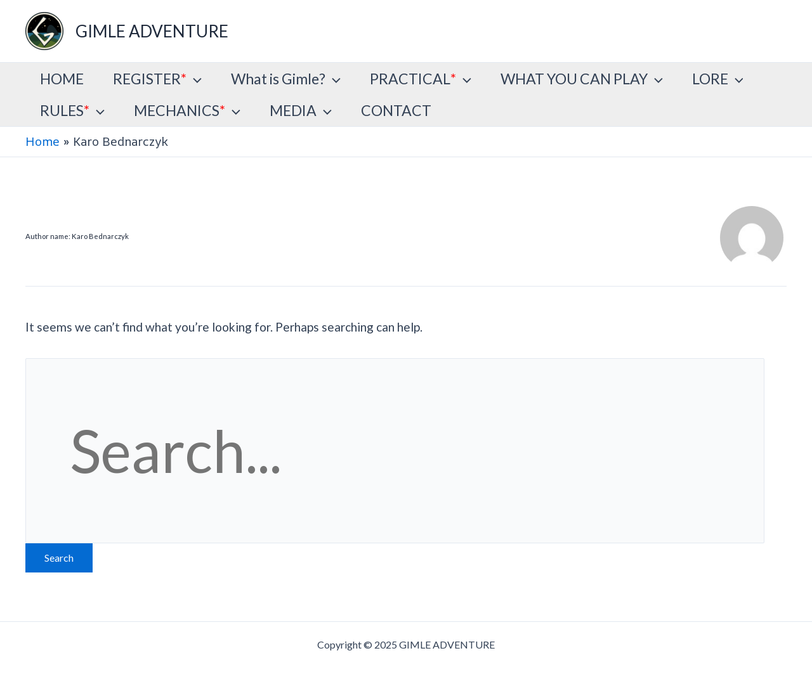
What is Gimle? (286, 78)
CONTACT (396, 110)
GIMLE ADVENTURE (151, 31)
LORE (717, 78)
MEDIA (301, 110)
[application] (194, 78)
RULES (72, 110)
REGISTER (157, 78)
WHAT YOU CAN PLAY (582, 78)
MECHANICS (187, 110)
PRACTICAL (420, 78)
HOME (62, 78)
